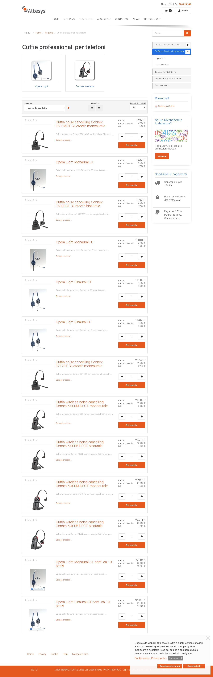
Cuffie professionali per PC (167, 44)
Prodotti (85, 19)
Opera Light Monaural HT (75, 242)
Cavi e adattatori (162, 85)
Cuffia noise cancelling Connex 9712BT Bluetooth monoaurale (79, 364)
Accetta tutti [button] (193, 666)
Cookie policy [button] (142, 658)
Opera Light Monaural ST (75, 162)
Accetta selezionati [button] (169, 666)
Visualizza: (95, 103)
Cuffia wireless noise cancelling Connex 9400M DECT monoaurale (82, 484)
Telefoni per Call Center (165, 72)
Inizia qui (162, 156)
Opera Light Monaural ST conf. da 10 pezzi (84, 564)
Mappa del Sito (80, 654)
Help (65, 654)
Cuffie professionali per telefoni (169, 51)
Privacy (42, 654)
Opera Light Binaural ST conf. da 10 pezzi (83, 604)
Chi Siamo (69, 19)
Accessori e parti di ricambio (168, 78)
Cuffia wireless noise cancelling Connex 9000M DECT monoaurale (82, 404)
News (136, 19)
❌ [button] (208, 638)
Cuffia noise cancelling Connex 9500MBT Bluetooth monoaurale (80, 124)
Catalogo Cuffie (166, 106)
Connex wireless (162, 65)
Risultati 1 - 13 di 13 (138, 106)
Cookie (54, 654)
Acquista (102, 19)
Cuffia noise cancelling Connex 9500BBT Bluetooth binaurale (79, 204)
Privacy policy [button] (159, 658)
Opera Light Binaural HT (74, 322)
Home (56, 19)
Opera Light (160, 58)
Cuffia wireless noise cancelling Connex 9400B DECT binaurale (80, 524)
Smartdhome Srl (45, 670)
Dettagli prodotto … (64, 140)
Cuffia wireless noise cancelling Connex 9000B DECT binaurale (80, 444)
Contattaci (122, 19)
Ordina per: (48, 106)
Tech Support (152, 19)
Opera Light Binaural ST (74, 282)
